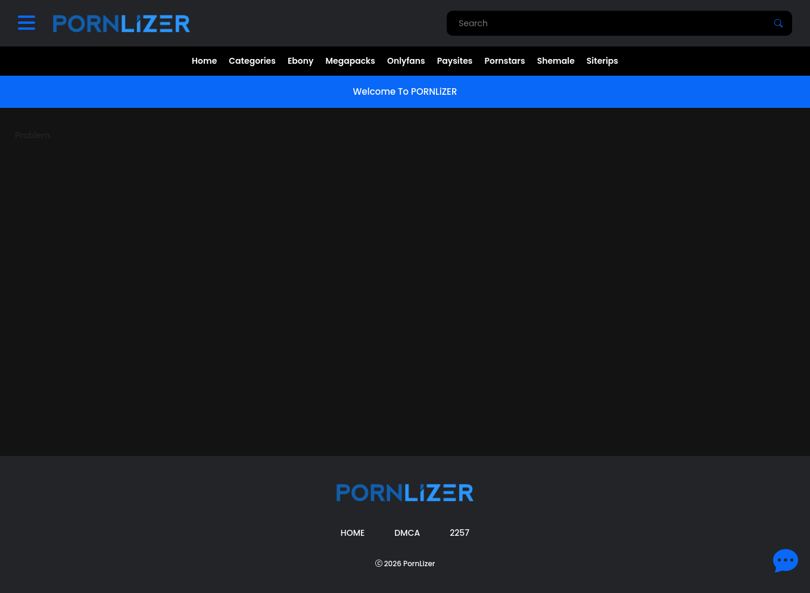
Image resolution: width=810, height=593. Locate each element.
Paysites (455, 61)
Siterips (602, 61)
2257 (459, 533)
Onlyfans (406, 61)
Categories (252, 61)
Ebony (301, 61)
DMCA (407, 533)
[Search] (778, 23)
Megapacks (350, 61)
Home (204, 61)
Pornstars (504, 61)
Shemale (556, 61)
